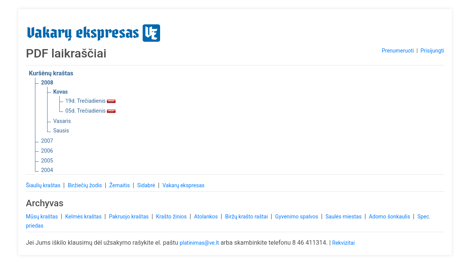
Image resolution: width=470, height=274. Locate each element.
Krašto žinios (172, 216)
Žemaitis (120, 185)
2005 (47, 161)
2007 (47, 141)
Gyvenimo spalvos (297, 216)
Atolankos (206, 216)
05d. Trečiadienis (90, 111)
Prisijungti (432, 51)
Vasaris (62, 121)
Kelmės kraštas (84, 216)
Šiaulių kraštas (44, 185)
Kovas (60, 92)
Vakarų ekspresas (183, 185)
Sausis (61, 130)
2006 (47, 151)
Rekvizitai (343, 243)
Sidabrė (147, 185)
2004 (47, 170)
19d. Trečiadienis (90, 101)
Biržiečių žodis (85, 185)
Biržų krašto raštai (247, 216)
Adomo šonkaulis (390, 216)
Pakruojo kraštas (129, 216)
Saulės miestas (344, 216)
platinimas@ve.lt (199, 243)
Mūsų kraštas (42, 216)
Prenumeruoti (398, 51)
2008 (47, 83)
